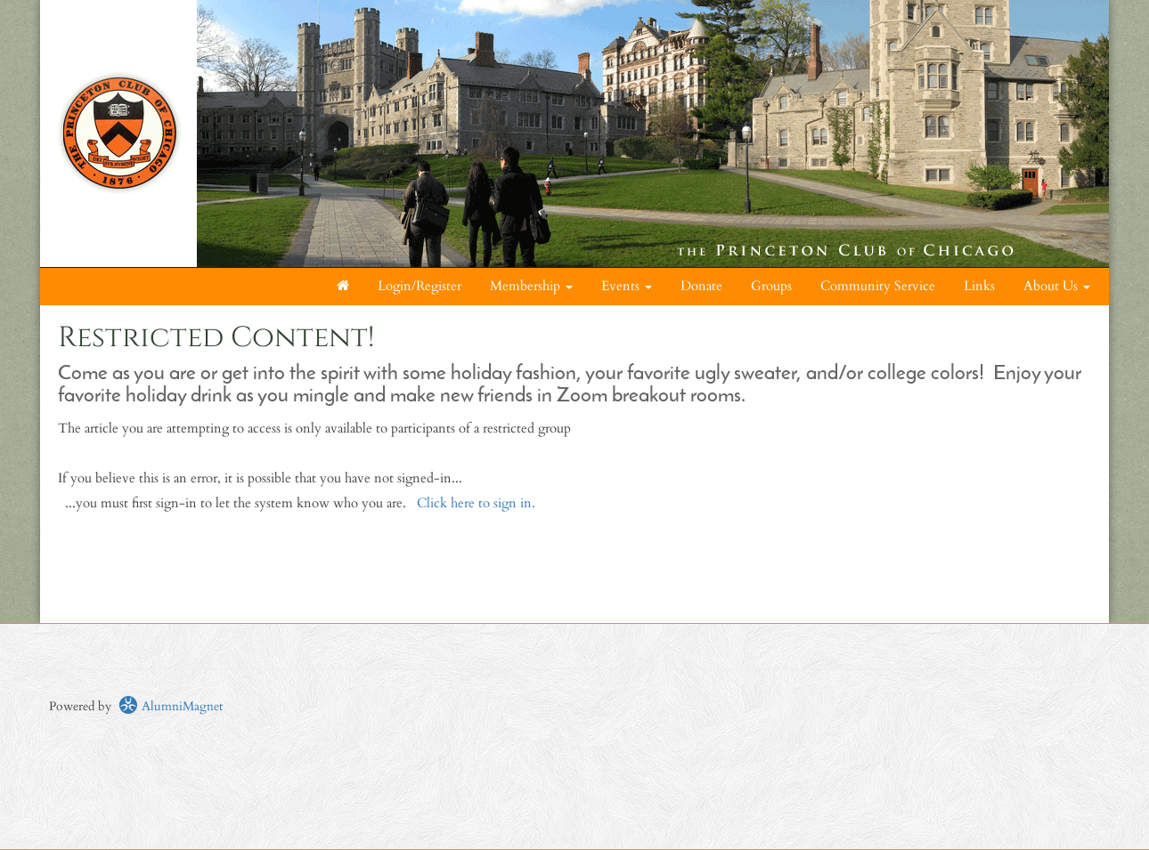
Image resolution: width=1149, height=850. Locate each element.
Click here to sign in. (476, 503)
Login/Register (419, 286)
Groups (771, 286)
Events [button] (626, 286)
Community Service (877, 286)
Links (979, 286)
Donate (701, 286)
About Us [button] (1056, 286)
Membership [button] (531, 286)
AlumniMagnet (170, 706)
